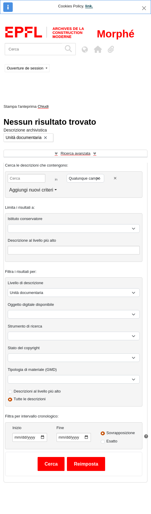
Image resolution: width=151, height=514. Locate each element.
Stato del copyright (24, 348)
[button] (97, 49)
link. (89, 6)
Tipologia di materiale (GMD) (32, 369)
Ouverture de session (25, 68)
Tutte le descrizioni (30, 399)
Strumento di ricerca (25, 326)
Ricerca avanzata (75, 153)
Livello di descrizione (25, 283)
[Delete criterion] (115, 178)
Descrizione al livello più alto (32, 240)
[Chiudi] (144, 8)
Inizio (16, 428)
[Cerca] (33, 49)
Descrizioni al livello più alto (37, 391)
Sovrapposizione (120, 433)
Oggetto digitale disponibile (31, 304)
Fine (60, 428)
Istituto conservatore (25, 218)
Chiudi (43, 106)
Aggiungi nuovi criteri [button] (31, 189)
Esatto (111, 441)
